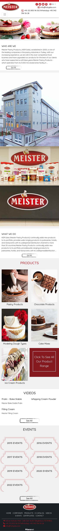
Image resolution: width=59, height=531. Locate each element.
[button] (41, 17)
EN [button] (51, 3)
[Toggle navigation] (5, 14)
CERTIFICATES (28, 516)
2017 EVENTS (14, 457)
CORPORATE (18, 513)
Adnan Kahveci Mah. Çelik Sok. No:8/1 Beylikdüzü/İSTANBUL (27, 521)
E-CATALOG (39, 513)
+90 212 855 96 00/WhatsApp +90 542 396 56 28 (23, 523)
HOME (8, 513)
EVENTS (18, 516)
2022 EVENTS (14, 484)
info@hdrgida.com (46, 7)
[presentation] (53, 27)
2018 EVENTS (44, 457)
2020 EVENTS (44, 470)
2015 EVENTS (14, 443)
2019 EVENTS (14, 470)
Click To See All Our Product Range (44, 361)
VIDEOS (49, 513)
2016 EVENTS (44, 443)
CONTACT (40, 516)
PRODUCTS (28, 513)
